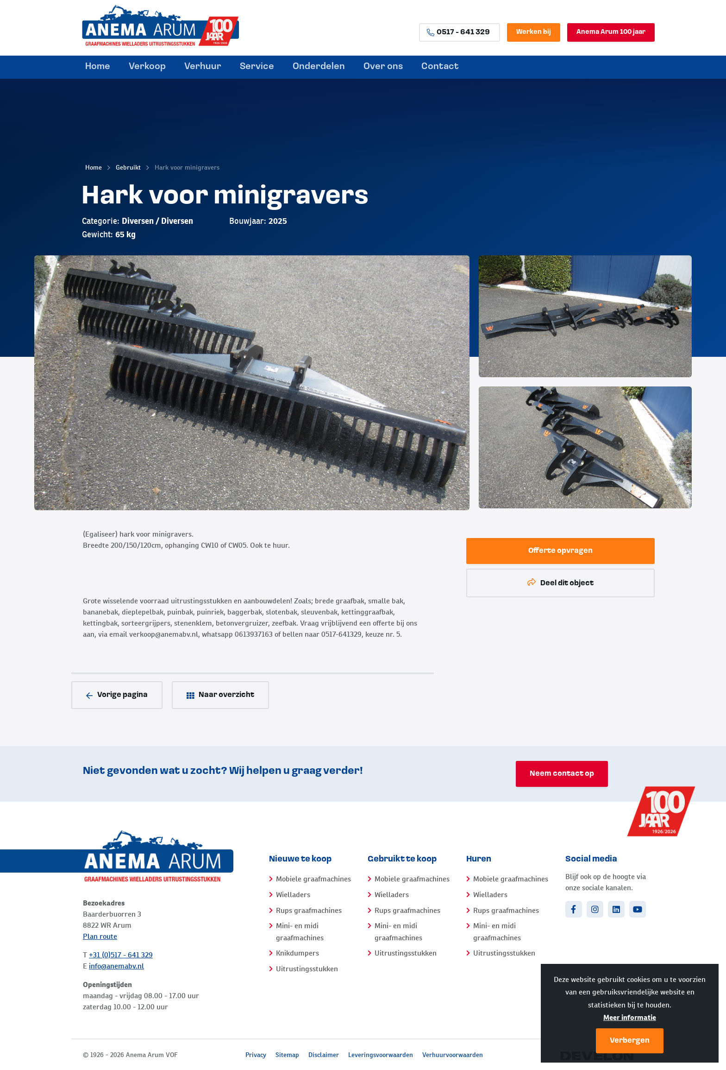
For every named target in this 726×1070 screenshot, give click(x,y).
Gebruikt (128, 167)
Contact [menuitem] (440, 66)
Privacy (255, 1054)
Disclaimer (323, 1054)
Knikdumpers (297, 953)
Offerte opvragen (560, 551)
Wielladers (293, 894)
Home (93, 167)
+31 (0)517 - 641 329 (121, 955)
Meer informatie (629, 1017)
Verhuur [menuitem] (202, 66)
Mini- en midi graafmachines (300, 932)
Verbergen (630, 1041)
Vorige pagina (117, 695)
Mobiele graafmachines (313, 879)
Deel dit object (560, 582)
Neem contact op (562, 774)
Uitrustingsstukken (307, 969)
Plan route (100, 936)
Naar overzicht (220, 695)
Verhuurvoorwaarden (452, 1054)
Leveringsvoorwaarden (380, 1054)
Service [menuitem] (257, 66)
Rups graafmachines (309, 910)
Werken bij (533, 32)
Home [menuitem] (97, 66)
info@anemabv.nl (116, 966)
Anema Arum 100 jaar (610, 32)
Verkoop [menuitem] (147, 66)
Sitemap (287, 1054)
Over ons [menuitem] (383, 66)
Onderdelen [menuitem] (319, 66)
